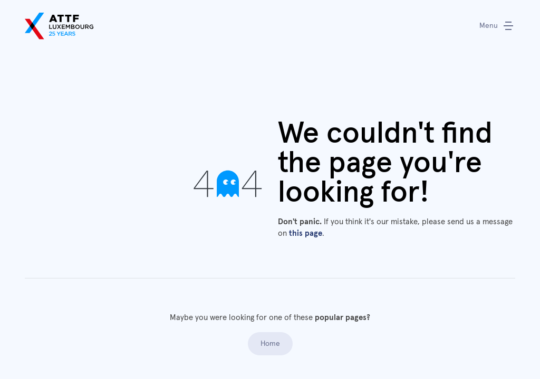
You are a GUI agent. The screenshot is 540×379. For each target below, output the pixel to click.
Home (270, 343)
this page (305, 233)
